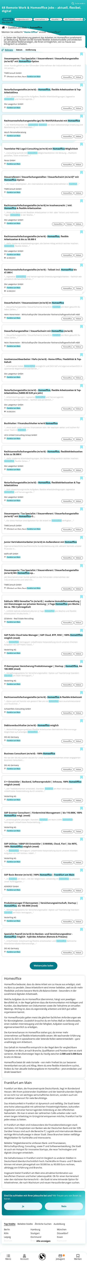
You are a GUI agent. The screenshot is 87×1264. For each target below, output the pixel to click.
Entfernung (31, 50)
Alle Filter (7, 22)
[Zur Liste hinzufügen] (81, 54)
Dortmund (36, 1237)
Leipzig (7, 1237)
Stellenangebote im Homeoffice (44, 1068)
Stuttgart (35, 1233)
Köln (6, 1233)
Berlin (7, 1229)
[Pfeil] (11, 19)
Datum (19, 50)
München (61, 1229)
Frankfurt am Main (17, 27)
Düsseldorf (62, 1233)
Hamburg (35, 1229)
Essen (60, 1237)
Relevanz (9, 50)
